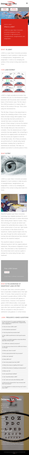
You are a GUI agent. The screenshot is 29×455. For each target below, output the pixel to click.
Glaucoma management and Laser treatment (10, 439)
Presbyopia (3, 425)
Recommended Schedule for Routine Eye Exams (11, 438)
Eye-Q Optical (3, 427)
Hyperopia (3, 422)
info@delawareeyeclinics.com (8, 413)
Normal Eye (3, 419)
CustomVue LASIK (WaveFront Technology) (9, 433)
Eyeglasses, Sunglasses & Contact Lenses (9, 442)
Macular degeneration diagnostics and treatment (10, 441)
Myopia (2, 421)
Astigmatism (3, 424)
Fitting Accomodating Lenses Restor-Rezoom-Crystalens (12, 444)
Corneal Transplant (4, 436)
